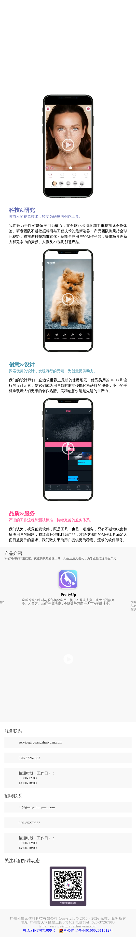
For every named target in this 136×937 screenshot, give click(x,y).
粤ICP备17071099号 (39, 930)
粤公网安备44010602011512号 (88, 930)
